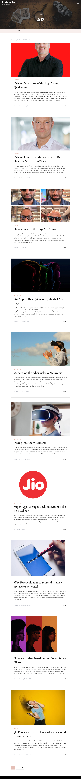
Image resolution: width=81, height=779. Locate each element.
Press (15, 578)
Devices (16, 225)
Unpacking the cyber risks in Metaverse (38, 372)
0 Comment (32, 678)
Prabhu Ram (9, 2)
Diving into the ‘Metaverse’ (31, 442)
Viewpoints (17, 295)
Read (64, 106)
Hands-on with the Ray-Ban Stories (37, 229)
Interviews (17, 79)
